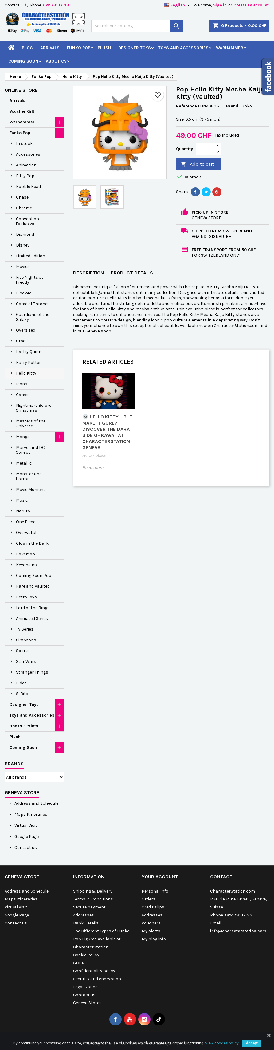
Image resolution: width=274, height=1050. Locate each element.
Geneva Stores (87, 1002)
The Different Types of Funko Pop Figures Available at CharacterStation (101, 939)
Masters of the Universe (30, 423)
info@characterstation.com (238, 931)
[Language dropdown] (177, 5)
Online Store (21, 90)
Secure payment (89, 907)
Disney (22, 245)
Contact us (25, 847)
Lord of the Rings (33, 607)
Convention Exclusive (27, 221)
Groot (21, 341)
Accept (252, 1043)
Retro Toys (26, 597)
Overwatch (27, 532)
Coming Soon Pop (33, 575)
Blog (27, 47)
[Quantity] (205, 149)
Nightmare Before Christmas (33, 408)
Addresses (83, 915)
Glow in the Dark (32, 543)
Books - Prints (24, 726)
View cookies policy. (222, 1043)
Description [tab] (88, 273)
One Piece (25, 521)
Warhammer (229, 47)
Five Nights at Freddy (29, 280)
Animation (26, 165)
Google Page (26, 836)
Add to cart (197, 164)
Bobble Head (28, 186)
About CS (56, 61)
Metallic (24, 463)
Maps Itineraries (30, 814)
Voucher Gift (22, 111)
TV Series (24, 629)
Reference (186, 106)
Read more (92, 467)
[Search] (136, 26)
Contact (12, 5)
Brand (232, 106)
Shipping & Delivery (92, 891)
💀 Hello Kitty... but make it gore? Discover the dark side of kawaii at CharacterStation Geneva (107, 432)
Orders (148, 899)
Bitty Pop (25, 175)
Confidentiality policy (94, 971)
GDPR (78, 963)
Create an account (251, 5)
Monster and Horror (29, 476)
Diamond (25, 234)
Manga (23, 436)
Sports (23, 650)
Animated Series (32, 618)
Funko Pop (78, 47)
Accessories (28, 154)
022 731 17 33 (56, 5)
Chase (22, 197)
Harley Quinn (28, 351)
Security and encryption (97, 979)
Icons (21, 384)
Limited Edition (30, 256)
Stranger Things (32, 672)
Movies (23, 266)
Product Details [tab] (132, 273)
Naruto (23, 511)
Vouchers (151, 923)
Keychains (26, 564)
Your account (160, 877)
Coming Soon (23, 61)
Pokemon (25, 554)
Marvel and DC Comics (30, 450)
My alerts (151, 931)
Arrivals (50, 47)
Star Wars (26, 661)
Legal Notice (85, 987)
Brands (14, 764)
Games (23, 394)
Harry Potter (28, 362)
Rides (21, 683)
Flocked (24, 293)
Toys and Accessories (183, 47)
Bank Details (86, 923)
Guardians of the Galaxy (32, 317)
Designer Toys (134, 47)
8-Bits (22, 693)
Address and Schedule (36, 803)
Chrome (24, 208)
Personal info (155, 891)
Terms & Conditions (93, 899)
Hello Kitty (26, 373)
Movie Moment (30, 489)
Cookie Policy (86, 955)
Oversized (25, 330)
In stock (24, 143)
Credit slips (153, 907)
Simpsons (26, 640)
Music (22, 500)
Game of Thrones (33, 303)
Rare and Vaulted (33, 586)
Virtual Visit (25, 825)
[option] (109, 426)
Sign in (220, 5)
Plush (104, 47)
